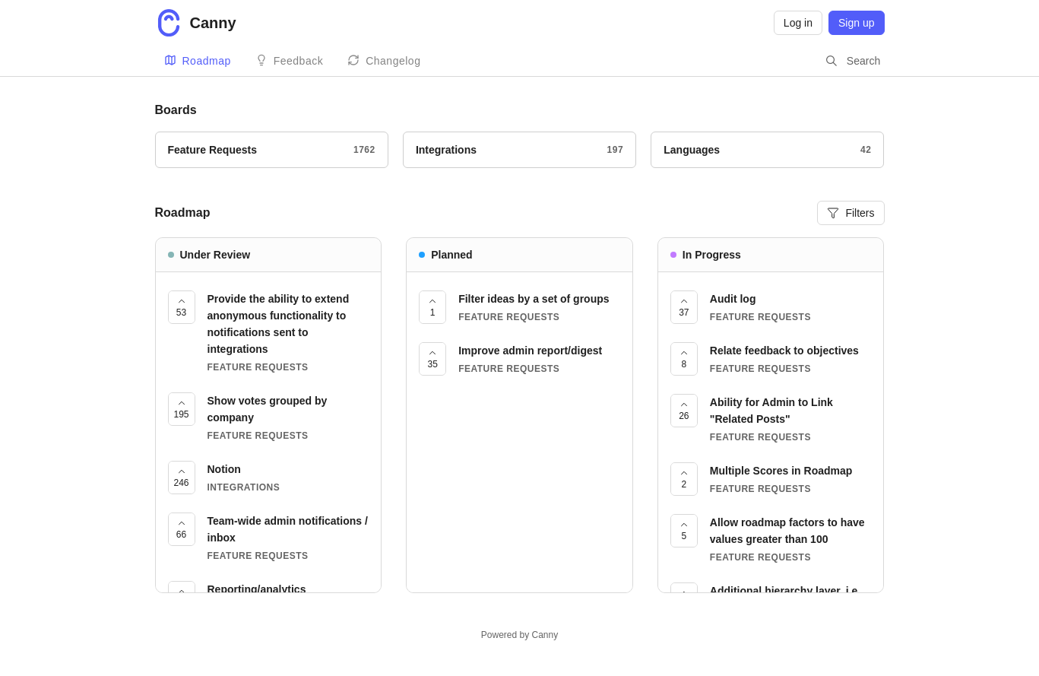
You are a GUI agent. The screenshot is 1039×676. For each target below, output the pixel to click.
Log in (798, 23)
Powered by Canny (519, 635)
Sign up (856, 23)
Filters (850, 213)
